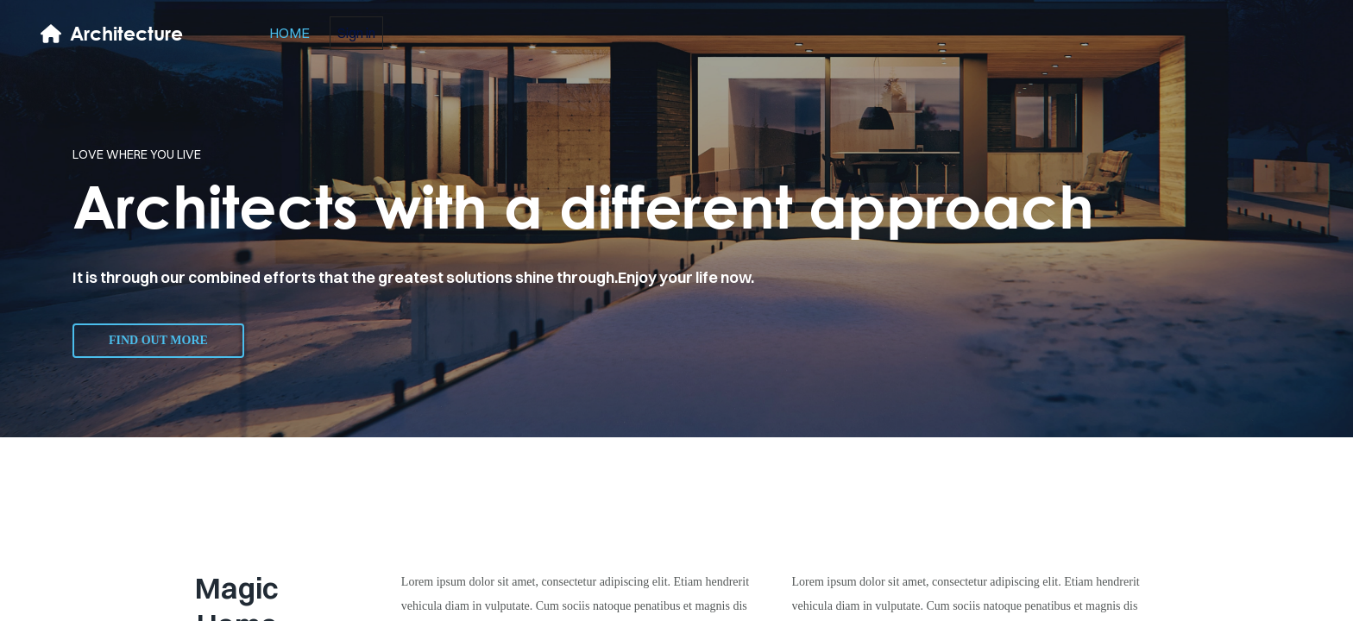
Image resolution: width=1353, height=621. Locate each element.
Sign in (356, 32)
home (289, 32)
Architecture (126, 33)
